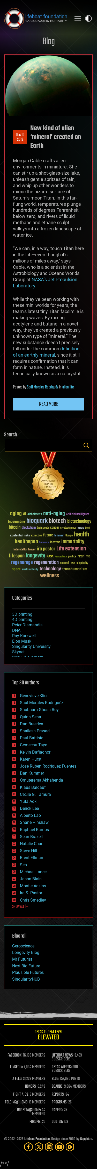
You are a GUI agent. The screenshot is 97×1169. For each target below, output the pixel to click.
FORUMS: (35, 1121)
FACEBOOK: (15, 1055)
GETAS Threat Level (48, 1036)
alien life (68, 387)
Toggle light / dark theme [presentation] (88, 18)
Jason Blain (31, 878)
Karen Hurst (30, 759)
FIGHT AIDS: (21, 1094)
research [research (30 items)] (64, 563)
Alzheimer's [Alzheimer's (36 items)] (34, 514)
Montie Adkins (33, 885)
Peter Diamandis (27, 624)
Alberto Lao (30, 815)
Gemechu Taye (33, 744)
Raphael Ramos (34, 829)
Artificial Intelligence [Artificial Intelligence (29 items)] (77, 514)
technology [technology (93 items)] (50, 569)
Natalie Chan (31, 843)
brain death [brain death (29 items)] (43, 528)
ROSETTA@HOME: (29, 1110)
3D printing (22, 614)
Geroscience (23, 946)
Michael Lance (33, 871)
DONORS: (31, 1086)
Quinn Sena (30, 716)
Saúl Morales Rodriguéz (42, 387)
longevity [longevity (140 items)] (35, 555)
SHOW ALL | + (20, 906)
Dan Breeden (31, 723)
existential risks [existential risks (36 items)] (20, 536)
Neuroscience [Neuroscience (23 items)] (61, 557)
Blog (48, 41)
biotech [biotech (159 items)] (57, 521)
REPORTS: (58, 1094)
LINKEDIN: (16, 1067)
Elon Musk (21, 641)
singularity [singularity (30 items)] (82, 563)
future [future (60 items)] (48, 535)
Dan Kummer (32, 773)
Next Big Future (26, 965)
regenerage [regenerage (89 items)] (22, 562)
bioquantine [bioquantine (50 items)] (16, 521)
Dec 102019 (20, 137)
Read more (48, 404)
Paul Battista (31, 737)
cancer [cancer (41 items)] (54, 528)
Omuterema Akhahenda (41, 780)
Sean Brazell (31, 836)
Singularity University (31, 646)
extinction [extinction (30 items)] (36, 535)
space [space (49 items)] (16, 569)
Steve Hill (28, 850)
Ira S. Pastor (31, 892)
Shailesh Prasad (35, 730)
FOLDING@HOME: (16, 1102)
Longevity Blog (25, 952)
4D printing (22, 619)
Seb (23, 864)
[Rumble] (70, 1146)
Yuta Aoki (29, 801)
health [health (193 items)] (81, 535)
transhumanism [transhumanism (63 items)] (74, 569)
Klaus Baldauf (33, 787)
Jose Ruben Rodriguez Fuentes (48, 766)
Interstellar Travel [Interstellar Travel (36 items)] (24, 550)
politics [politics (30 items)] (72, 556)
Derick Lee (29, 808)
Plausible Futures (28, 972)
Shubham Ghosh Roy (39, 709)
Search (86, 445)
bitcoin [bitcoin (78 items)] (14, 527)
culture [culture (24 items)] (81, 528)
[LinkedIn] (49, 1146)
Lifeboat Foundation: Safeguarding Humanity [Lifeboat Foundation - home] (35, 18)
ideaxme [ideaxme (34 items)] (55, 542)
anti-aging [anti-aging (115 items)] (54, 514)
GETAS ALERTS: (62, 1067)
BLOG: (55, 1078)
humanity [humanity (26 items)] (44, 542)
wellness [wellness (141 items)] (49, 575)
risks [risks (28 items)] (73, 563)
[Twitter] (39, 1146)
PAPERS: (57, 1110)
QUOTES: (57, 1121)
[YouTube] (59, 1146)
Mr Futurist (22, 959)
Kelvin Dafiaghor (35, 752)
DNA (16, 630)
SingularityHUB (26, 979)
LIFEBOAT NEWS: (63, 1055)
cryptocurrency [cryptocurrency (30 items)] (68, 528)
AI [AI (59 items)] (24, 514)
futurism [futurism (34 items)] (59, 536)
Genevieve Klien (34, 695)
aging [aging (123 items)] (16, 514)
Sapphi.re (86, 1139)
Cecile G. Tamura (35, 794)
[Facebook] (28, 1146)
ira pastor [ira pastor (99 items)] (46, 549)
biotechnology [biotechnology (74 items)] (79, 521)
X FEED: (17, 1078)
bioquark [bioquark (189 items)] (37, 521)
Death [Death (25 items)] (87, 528)
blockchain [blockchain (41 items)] (29, 528)
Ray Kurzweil (24, 635)
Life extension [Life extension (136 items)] (71, 548)
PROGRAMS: (60, 1102)
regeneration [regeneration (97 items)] (46, 562)
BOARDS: (57, 1086)
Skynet (18, 651)
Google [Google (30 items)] (69, 535)
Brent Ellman (31, 857)
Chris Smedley (33, 900)
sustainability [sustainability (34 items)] (30, 570)
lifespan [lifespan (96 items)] (17, 556)
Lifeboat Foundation (37, 1139)
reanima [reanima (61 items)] (84, 556)
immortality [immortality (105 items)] (72, 542)
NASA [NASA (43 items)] (50, 557)
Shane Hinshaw (34, 822)
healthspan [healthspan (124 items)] (26, 542)
